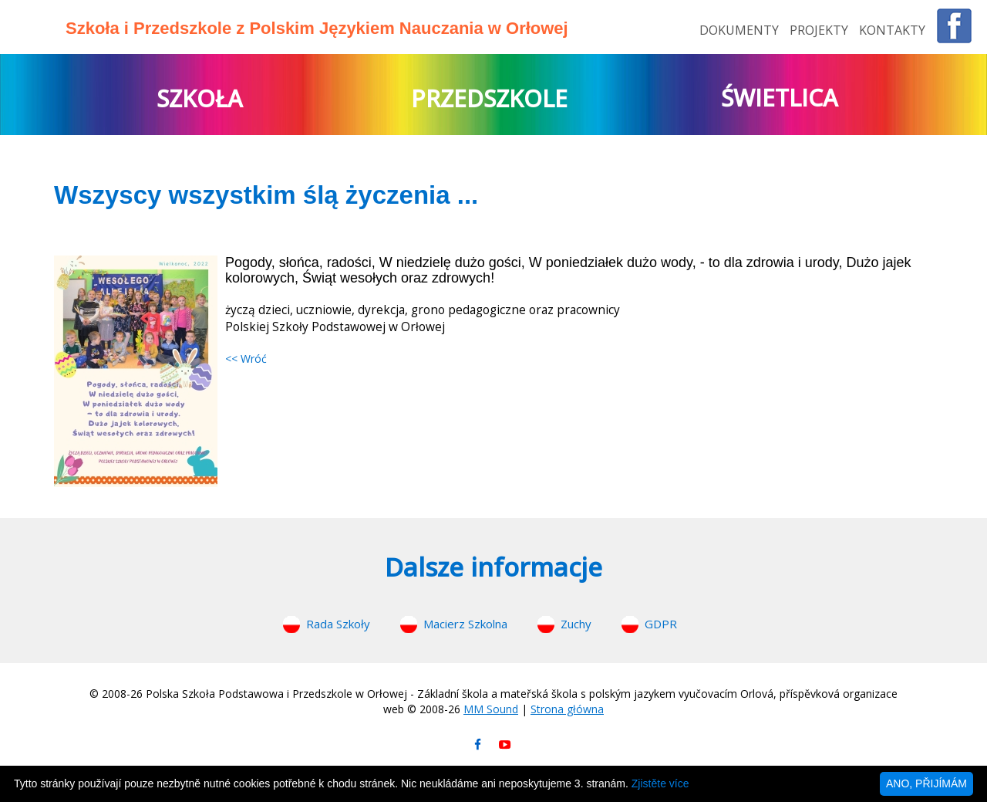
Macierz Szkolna (465, 623)
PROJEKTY (820, 30)
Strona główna (567, 709)
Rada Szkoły (338, 623)
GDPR (661, 623)
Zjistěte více (660, 783)
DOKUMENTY (740, 30)
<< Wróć (246, 358)
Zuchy (576, 623)
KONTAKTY (892, 30)
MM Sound (490, 709)
